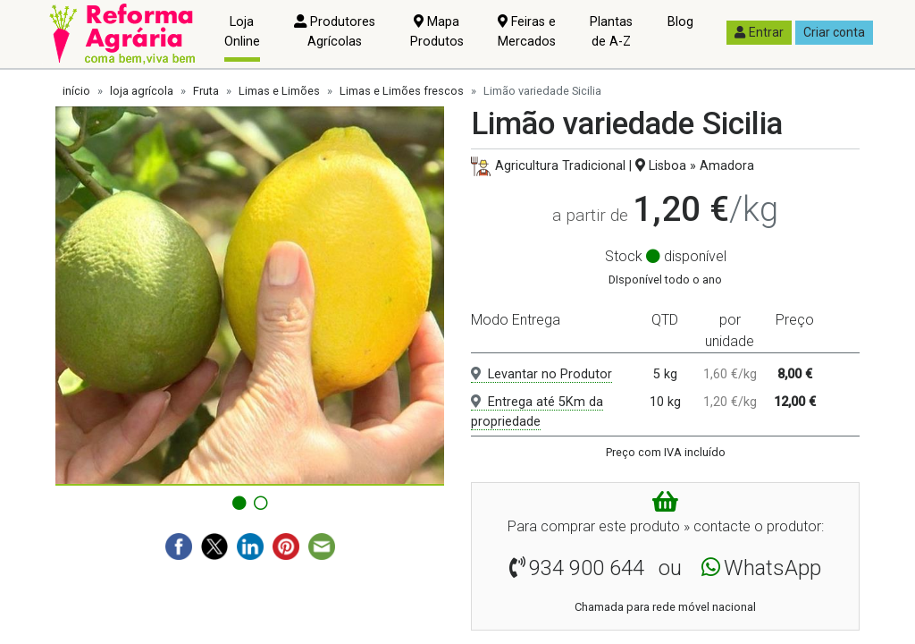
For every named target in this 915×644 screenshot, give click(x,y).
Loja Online (242, 31)
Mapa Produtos (437, 31)
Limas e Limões (279, 90)
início (76, 90)
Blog (680, 22)
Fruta (206, 90)
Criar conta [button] (834, 32)
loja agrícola (141, 90)
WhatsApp (772, 567)
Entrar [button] (759, 32)
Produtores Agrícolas (334, 31)
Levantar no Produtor (541, 374)
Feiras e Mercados (527, 31)
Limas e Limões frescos (402, 90)
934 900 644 (586, 567)
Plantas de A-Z (611, 31)
